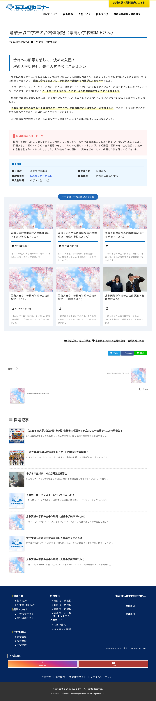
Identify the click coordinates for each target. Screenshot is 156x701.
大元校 (67, 604)
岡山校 (57, 600)
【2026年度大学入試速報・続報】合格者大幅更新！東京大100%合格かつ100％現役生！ (74, 430)
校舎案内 (55, 596)
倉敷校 (67, 608)
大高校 (57, 612)
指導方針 (18, 596)
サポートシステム (60, 616)
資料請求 (130, 605)
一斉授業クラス (25, 614)
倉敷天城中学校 (136, 340)
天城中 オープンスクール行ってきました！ (50, 495)
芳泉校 (67, 600)
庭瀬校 (57, 608)
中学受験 (38, 41)
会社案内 (130, 613)
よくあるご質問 (62, 628)
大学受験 (22, 636)
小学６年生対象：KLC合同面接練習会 (46, 473)
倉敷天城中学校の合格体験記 (110, 340)
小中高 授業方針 (26, 604)
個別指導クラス (25, 618)
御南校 (57, 604)
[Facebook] (127, 353)
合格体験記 (51, 41)
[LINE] (140, 353)
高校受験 (22, 640)
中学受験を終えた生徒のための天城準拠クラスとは (54, 538)
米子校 (67, 612)
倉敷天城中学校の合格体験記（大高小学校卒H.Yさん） (56, 559)
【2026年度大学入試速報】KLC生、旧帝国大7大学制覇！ (57, 452)
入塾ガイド (56, 620)
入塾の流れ (60, 624)
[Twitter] (114, 353)
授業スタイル (20, 609)
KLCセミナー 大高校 (41, 175)
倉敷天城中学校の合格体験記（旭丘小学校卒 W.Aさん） (56, 516)
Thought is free (97, 693)
